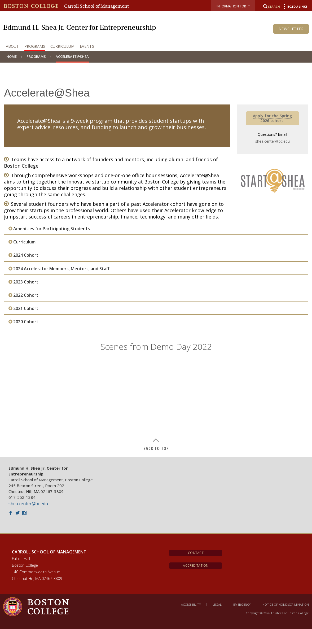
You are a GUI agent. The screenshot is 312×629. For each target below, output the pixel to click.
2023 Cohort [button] (25, 282)
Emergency (242, 604)
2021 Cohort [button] (25, 308)
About (12, 46)
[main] (156, 264)
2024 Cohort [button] (25, 255)
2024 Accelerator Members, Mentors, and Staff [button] (61, 268)
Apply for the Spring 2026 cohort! (272, 118)
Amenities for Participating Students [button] (51, 228)
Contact (196, 553)
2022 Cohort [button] (25, 295)
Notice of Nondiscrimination (285, 604)
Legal (217, 604)
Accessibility (191, 604)
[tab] (156, 228)
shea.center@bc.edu (272, 141)
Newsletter (291, 28)
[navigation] (156, 46)
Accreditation (195, 565)
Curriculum (62, 46)
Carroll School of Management (96, 6)
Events (87, 46)
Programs (34, 46)
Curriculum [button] (24, 241)
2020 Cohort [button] (25, 321)
